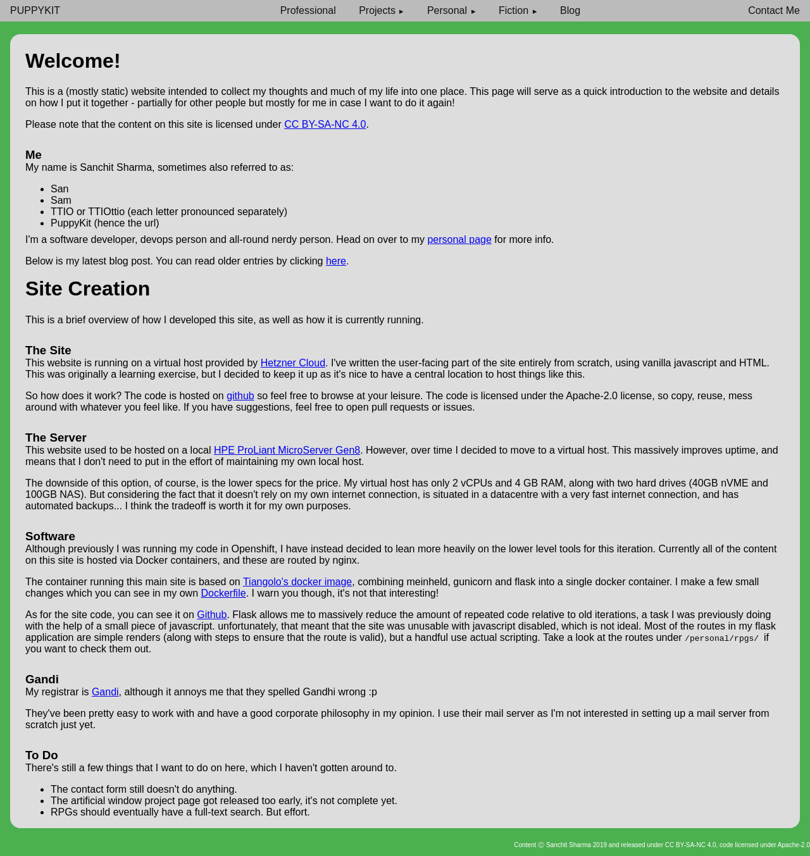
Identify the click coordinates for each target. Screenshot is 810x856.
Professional (308, 10)
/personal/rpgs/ (724, 637)
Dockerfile (223, 593)
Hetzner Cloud (293, 362)
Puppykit (35, 10)
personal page (459, 239)
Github (212, 614)
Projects (377, 10)
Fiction (513, 10)
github (240, 395)
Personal (447, 10)
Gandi (105, 691)
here (336, 261)
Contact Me (774, 10)
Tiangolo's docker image (297, 581)
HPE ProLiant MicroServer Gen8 (287, 450)
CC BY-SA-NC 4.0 (325, 124)
